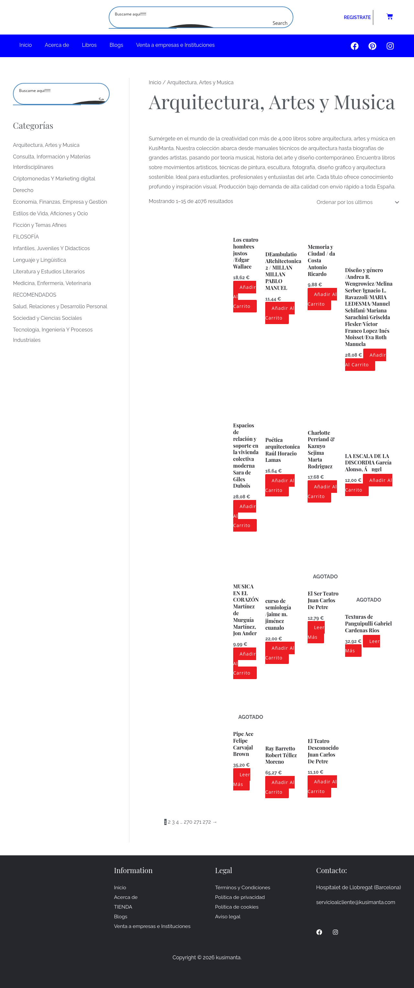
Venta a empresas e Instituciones (175, 45)
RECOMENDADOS (34, 295)
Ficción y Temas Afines (39, 225)
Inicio (25, 45)
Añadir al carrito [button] (280, 313)
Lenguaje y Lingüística (39, 260)
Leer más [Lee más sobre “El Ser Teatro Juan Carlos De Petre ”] (316, 632)
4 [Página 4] (177, 822)
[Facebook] (319, 932)
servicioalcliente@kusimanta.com (355, 902)
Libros (89, 45)
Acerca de (57, 45)
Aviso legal (228, 916)
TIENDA (123, 906)
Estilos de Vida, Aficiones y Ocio (50, 213)
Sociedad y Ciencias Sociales (47, 318)
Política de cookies (237, 906)
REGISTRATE (357, 17)
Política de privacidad (240, 897)
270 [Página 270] (188, 822)
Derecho (23, 190)
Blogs (116, 45)
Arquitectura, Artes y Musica (46, 145)
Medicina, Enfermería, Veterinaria (52, 283)
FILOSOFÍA (26, 237)
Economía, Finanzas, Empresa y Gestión (60, 202)
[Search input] (201, 13)
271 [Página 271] (198, 822)
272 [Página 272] (207, 822)
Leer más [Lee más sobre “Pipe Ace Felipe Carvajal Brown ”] (241, 779)
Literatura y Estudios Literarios (49, 272)
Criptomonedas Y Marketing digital (54, 179)
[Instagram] (335, 932)
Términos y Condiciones (243, 887)
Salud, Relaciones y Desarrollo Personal (60, 306)
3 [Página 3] (173, 822)
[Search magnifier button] (286, 22)
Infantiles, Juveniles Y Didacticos (51, 248)
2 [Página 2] (169, 822)
